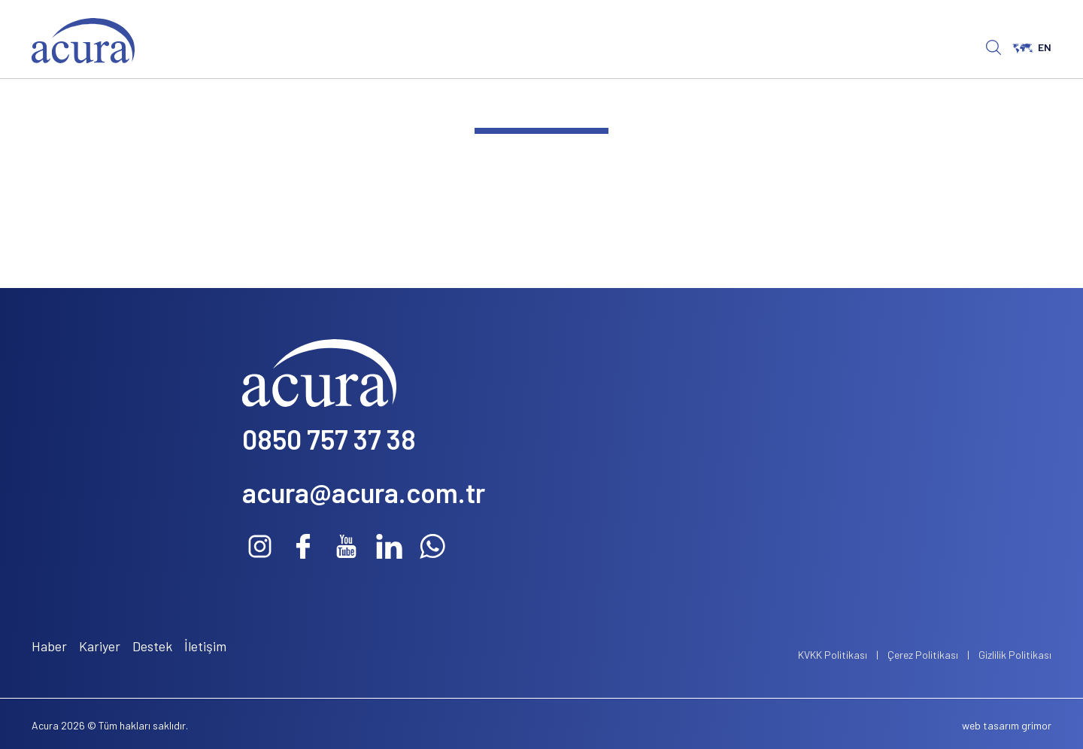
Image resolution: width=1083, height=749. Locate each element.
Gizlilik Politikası (1014, 654)
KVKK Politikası (832, 654)
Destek (152, 646)
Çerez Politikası (922, 654)
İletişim (205, 646)
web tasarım (990, 725)
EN (1031, 47)
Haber (49, 646)
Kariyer (99, 646)
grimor (1036, 725)
